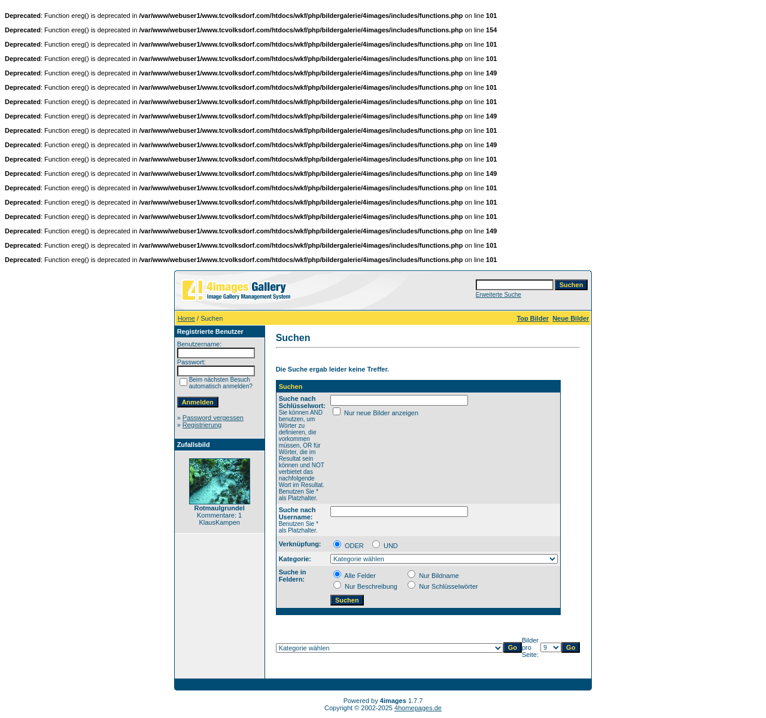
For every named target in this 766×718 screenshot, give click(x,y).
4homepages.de (418, 707)
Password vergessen (213, 417)
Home (186, 318)
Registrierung (202, 424)
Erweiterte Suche (498, 294)
